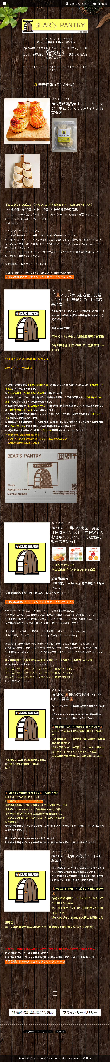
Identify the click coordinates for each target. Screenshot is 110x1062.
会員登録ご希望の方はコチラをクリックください (35, 962)
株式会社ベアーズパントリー (42, 1058)
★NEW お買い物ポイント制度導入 (76, 858)
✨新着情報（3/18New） (55, 84)
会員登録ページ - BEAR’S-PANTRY (25, 801)
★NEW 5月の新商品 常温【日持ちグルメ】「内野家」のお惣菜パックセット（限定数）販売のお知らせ (77, 534)
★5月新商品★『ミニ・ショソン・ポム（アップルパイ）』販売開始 (77, 108)
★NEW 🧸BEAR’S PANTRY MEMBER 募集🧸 (76, 696)
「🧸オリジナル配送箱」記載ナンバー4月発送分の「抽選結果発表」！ (76, 299)
